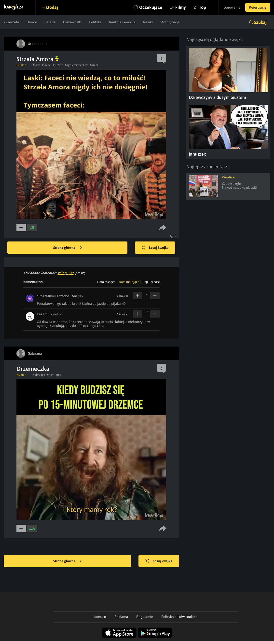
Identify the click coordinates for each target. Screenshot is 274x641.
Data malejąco (129, 282)
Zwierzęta (11, 22)
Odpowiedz (122, 296)
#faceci (46, 65)
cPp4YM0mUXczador (53, 296)
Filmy (180, 7)
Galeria (50, 22)
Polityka (95, 22)
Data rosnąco (106, 282)
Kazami (42, 314)
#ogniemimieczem (76, 65)
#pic (58, 374)
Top (202, 7)
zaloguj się (66, 273)
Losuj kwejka (155, 248)
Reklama (121, 617)
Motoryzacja (170, 22)
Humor (32, 22)
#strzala (58, 65)
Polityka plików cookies (179, 617)
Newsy (148, 22)
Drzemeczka (32, 368)
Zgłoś (173, 236)
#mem (50, 374)
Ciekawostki (72, 22)
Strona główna (67, 248)
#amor (94, 65)
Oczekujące (150, 7)
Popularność (151, 282)
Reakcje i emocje (122, 22)
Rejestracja (258, 7)
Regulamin (144, 617)
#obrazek (39, 374)
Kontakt (100, 617)
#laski (37, 65)
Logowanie (231, 7)
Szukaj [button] (260, 22)
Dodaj (52, 7)
